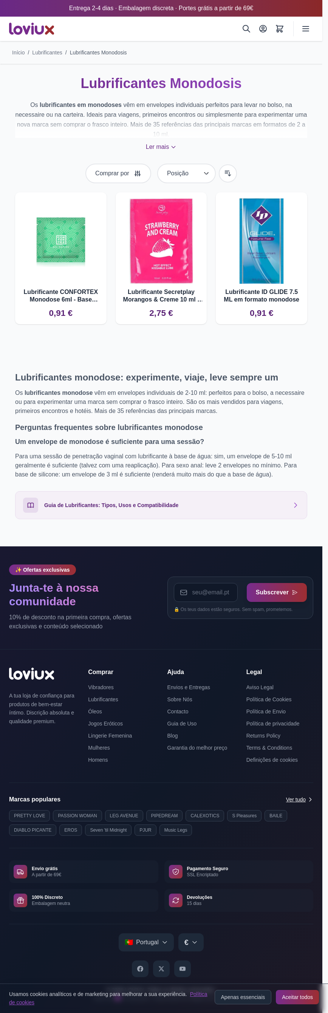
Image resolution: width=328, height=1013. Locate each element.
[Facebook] (140, 968)
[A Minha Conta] (263, 28)
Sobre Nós (179, 699)
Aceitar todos (297, 997)
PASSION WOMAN (77, 815)
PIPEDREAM (164, 815)
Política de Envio (266, 711)
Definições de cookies (272, 760)
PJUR (145, 830)
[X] (161, 968)
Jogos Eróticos (105, 724)
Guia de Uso (182, 724)
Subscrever (277, 592)
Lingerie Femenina (110, 736)
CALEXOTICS (204, 815)
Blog (172, 736)
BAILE (275, 815)
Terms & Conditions (269, 748)
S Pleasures (244, 815)
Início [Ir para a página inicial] (18, 52)
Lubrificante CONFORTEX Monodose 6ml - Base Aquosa (61, 296)
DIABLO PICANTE (32, 830)
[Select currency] (191, 942)
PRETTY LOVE (29, 815)
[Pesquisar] (246, 28)
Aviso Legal (260, 687)
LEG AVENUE (124, 815)
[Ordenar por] (186, 173)
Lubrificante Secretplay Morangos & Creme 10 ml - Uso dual (161, 296)
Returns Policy (263, 736)
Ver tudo (299, 799)
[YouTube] (182, 968)
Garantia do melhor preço (197, 748)
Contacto (178, 711)
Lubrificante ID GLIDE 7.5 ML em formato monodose (261, 296)
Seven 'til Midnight (108, 830)
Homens (98, 760)
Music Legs (175, 830)
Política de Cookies (269, 699)
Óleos (95, 711)
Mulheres (99, 748)
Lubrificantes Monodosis (98, 52)
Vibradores (100, 687)
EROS (70, 830)
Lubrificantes (47, 52)
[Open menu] (305, 28)
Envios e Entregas (188, 687)
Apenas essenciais (243, 997)
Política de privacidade (273, 724)
